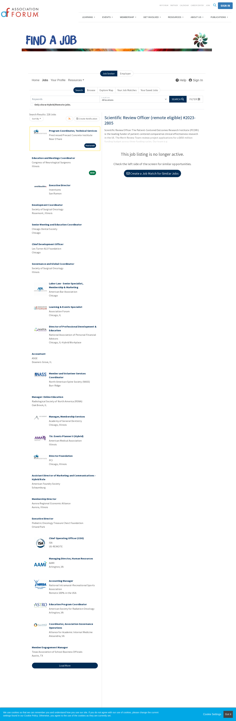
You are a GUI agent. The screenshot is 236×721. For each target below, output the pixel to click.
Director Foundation (61, 455)
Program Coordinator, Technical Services (73, 130)
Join (208, 5)
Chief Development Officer (47, 244)
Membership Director (44, 498)
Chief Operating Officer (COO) (66, 538)
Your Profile (58, 80)
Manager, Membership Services (67, 416)
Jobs (45, 80)
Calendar (184, 5)
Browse (91, 90)
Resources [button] (75, 80)
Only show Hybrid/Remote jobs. (52, 104)
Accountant (38, 353)
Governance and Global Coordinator (53, 263)
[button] (89, 17)
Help (181, 80)
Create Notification (86, 118)
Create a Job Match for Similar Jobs (152, 173)
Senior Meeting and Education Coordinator (57, 224)
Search (79, 90)
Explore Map (106, 90)
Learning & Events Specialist (65, 306)
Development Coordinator (47, 204)
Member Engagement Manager (50, 647)
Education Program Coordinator (68, 604)
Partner (174, 5)
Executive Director (59, 185)
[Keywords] (65, 99)
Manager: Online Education (47, 396)
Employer (125, 73)
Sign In (196, 80)
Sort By (35, 118)
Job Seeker (109, 73)
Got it (228, 714)
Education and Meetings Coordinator (53, 158)
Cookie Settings (212, 714)
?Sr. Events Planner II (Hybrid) (66, 436)
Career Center (197, 5)
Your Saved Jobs (149, 90)
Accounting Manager (61, 580)
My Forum (164, 5)
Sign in (225, 5)
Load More (65, 665)
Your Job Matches (127, 90)
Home (36, 80)
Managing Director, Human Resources (71, 558)
